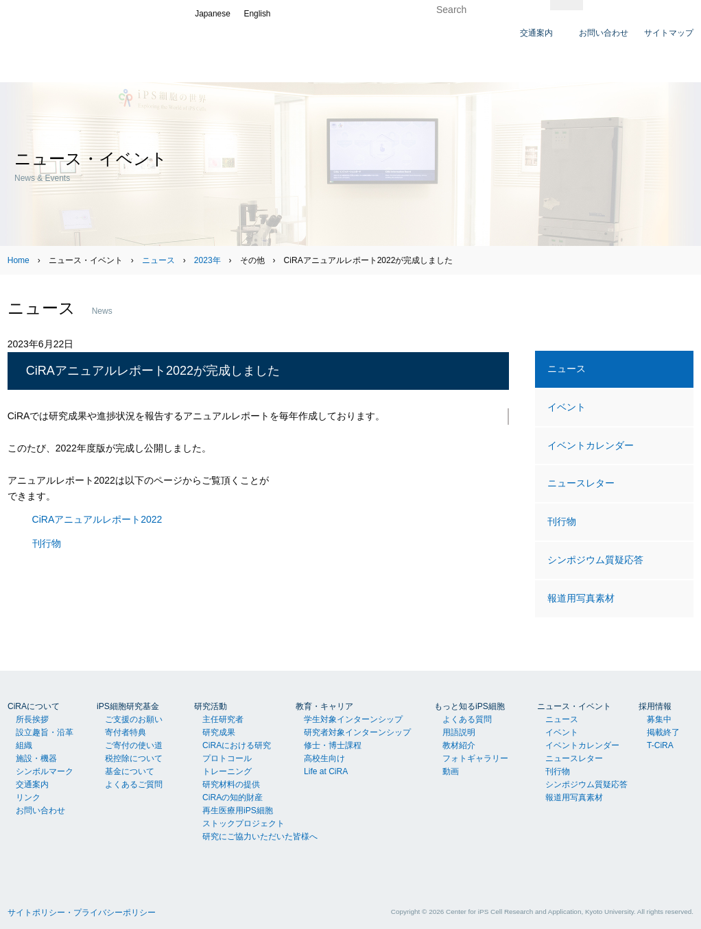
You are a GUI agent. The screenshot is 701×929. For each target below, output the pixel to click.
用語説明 (458, 732)
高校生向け (324, 758)
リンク (28, 797)
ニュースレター (581, 483)
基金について (129, 771)
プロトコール (227, 758)
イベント (566, 406)
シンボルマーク (44, 771)
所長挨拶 (32, 719)
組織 (24, 745)
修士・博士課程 (332, 745)
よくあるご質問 (134, 784)
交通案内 (32, 784)
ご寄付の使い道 (134, 745)
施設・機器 (36, 758)
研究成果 (218, 732)
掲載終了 (663, 732)
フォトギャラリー (475, 758)
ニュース (158, 260)
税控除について (134, 758)
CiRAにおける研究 (236, 745)
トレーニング (227, 771)
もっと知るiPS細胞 (469, 706)
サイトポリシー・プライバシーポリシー (82, 912)
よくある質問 (467, 719)
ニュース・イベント (574, 706)
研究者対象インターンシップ (357, 732)
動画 (450, 771)
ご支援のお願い (134, 719)
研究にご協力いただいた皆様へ (260, 836)
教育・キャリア (324, 706)
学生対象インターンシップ (353, 719)
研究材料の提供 (231, 784)
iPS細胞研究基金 (128, 706)
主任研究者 (222, 719)
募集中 (659, 719)
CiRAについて (34, 706)
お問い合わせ (40, 810)
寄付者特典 (125, 732)
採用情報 (655, 706)
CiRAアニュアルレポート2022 (97, 519)
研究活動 (210, 706)
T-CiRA (660, 745)
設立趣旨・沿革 (44, 732)
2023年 (207, 260)
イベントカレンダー (590, 445)
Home (18, 260)
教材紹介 (458, 745)
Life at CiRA (326, 771)
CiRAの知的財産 (232, 797)
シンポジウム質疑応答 (595, 559)
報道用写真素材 (581, 598)
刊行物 (46, 543)
